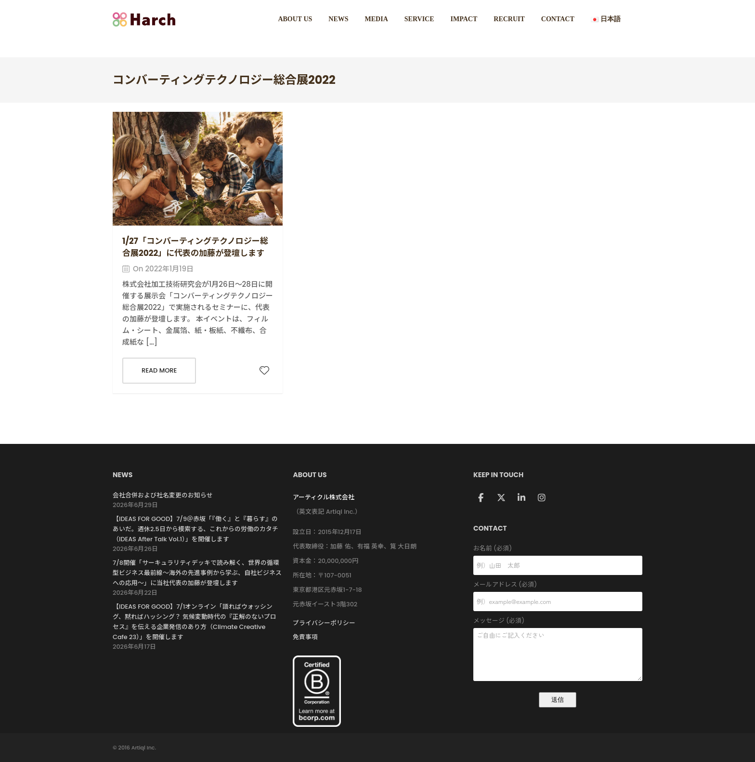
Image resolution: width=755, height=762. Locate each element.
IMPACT (464, 19)
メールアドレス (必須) (557, 584)
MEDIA (376, 19)
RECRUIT (509, 19)
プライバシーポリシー (324, 623)
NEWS (338, 19)
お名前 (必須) (557, 548)
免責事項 (305, 637)
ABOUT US (295, 19)
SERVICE (419, 19)
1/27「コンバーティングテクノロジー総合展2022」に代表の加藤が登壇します (195, 247)
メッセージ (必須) (557, 621)
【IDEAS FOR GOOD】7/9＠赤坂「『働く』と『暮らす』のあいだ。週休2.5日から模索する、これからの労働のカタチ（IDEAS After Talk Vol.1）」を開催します (195, 529)
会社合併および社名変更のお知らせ (163, 495)
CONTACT (557, 19)
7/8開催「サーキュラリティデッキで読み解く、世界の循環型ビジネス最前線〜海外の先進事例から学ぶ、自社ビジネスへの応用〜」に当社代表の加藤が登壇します (197, 573)
